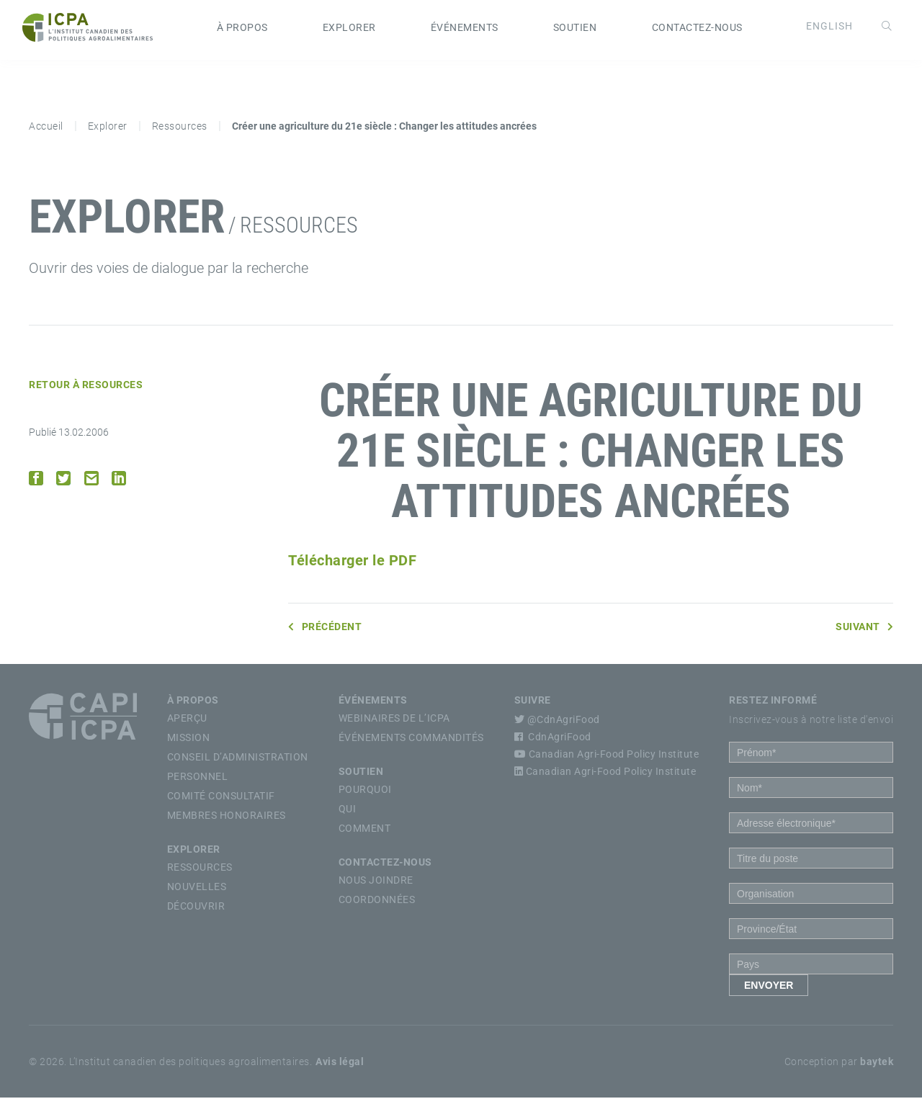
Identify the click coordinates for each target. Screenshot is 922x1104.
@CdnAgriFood (557, 726)
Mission (188, 744)
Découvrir (196, 912)
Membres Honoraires (226, 821)
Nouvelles (197, 893)
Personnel (197, 783)
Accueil (46, 132)
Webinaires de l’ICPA (394, 724)
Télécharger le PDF (352, 566)
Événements (464, 31)
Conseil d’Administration (237, 763)
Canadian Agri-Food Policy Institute (606, 760)
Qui (348, 815)
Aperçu (187, 724)
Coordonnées (377, 906)
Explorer (349, 31)
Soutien (575, 31)
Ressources (179, 132)
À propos (242, 31)
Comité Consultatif (221, 802)
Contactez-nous (697, 31)
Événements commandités (411, 744)
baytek (876, 1068)
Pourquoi (365, 796)
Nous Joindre (376, 886)
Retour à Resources (86, 391)
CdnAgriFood (552, 743)
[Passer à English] (823, 29)
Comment (365, 834)
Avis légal (339, 1068)
